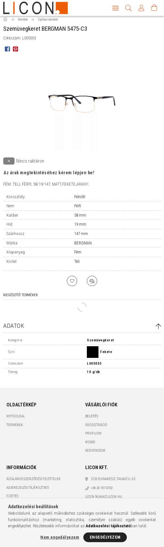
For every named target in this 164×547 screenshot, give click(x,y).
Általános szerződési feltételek (33, 482)
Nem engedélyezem (59, 537)
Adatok (13, 328)
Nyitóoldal (15, 419)
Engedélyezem (105, 537)
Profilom (93, 436)
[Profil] (141, 8)
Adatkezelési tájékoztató (27, 490)
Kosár (90, 445)
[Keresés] (128, 8)
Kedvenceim (95, 453)
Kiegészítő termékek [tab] (20, 298)
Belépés (91, 419)
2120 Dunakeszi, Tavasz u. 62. (113, 482)
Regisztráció (96, 428)
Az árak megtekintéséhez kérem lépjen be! (49, 175)
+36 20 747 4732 (101, 491)
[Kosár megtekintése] (154, 8)
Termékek (14, 428)
